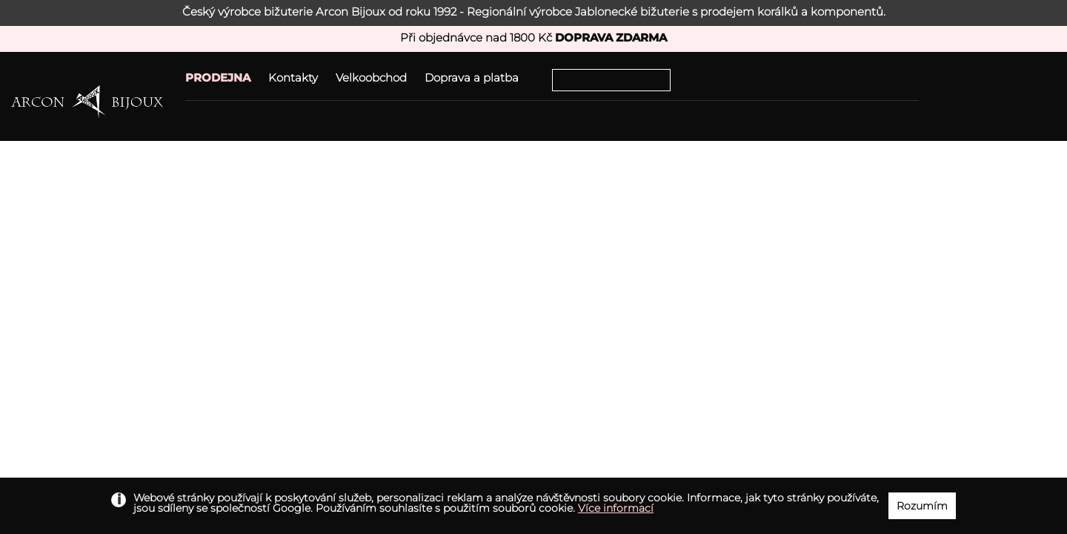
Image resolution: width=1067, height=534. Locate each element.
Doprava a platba (472, 77)
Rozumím (922, 505)
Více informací (616, 508)
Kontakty (293, 77)
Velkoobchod (371, 77)
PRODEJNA (217, 77)
